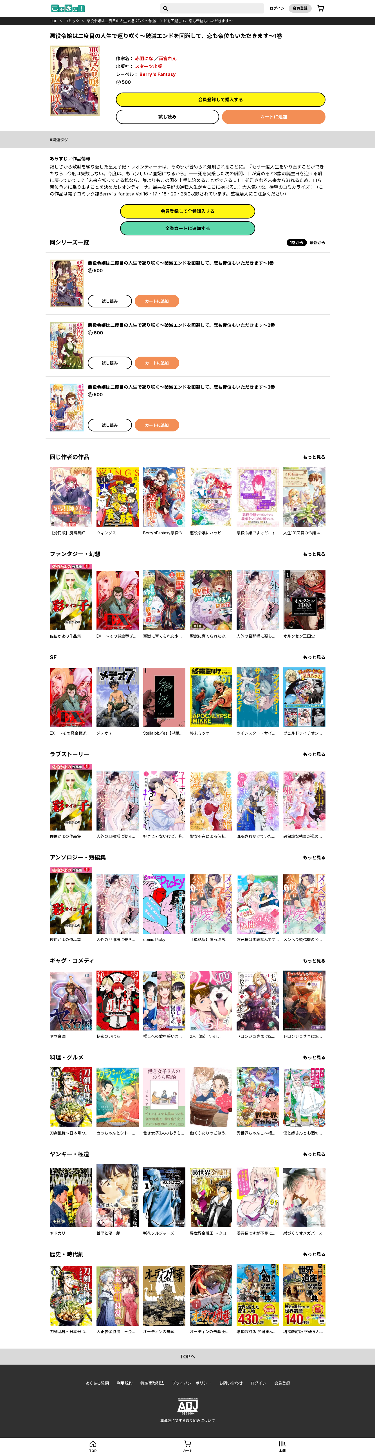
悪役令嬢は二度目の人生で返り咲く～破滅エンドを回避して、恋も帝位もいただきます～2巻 (181, 325)
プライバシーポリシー (191, 1383)
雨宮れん (168, 58)
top (53, 21)
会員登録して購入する (220, 99)
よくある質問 (97, 1383)
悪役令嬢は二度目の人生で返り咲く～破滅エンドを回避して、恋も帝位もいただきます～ (160, 21)
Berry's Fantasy (158, 74)
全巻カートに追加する (187, 228)
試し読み (167, 117)
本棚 (282, 1451)
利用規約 (125, 1383)
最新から (317, 242)
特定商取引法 (152, 1383)
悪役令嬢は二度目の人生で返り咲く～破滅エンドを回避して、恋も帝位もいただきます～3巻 (181, 387)
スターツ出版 (148, 66)
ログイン (277, 8)
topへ (187, 1357)
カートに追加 (273, 117)
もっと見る (314, 457)
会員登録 (300, 8)
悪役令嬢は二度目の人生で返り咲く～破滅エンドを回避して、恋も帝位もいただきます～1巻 (181, 263)
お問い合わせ (231, 1383)
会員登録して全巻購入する (188, 211)
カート (188, 1451)
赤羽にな (144, 58)
